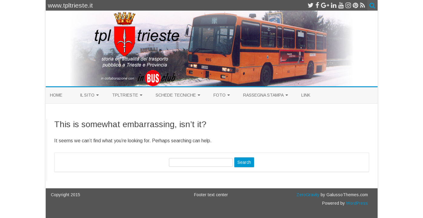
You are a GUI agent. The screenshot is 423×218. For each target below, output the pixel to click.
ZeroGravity (307, 194)
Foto (219, 95)
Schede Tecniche (176, 95)
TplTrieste (125, 95)
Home (56, 95)
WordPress (356, 203)
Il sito (87, 95)
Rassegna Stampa (263, 95)
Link (305, 95)
